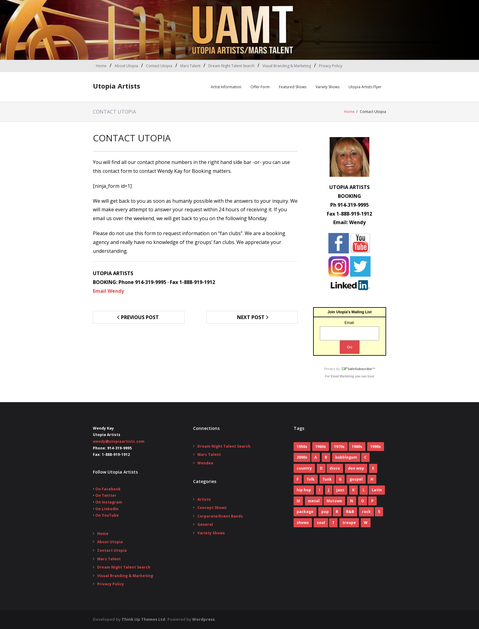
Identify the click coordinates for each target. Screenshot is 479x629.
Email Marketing (342, 376)
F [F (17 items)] (298, 479)
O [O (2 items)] (362, 501)
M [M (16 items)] (298, 501)
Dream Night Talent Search (231, 65)
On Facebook (108, 489)
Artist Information (226, 86)
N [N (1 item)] (351, 501)
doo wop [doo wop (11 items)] (356, 468)
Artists (204, 499)
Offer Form (260, 86)
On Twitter (105, 495)
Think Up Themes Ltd (143, 619)
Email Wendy (108, 291)
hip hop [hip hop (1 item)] (304, 490)
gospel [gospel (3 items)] (356, 479)
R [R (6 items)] (337, 511)
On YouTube (107, 515)
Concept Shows (212, 507)
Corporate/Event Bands (220, 516)
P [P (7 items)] (372, 501)
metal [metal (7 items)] (314, 501)
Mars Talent (190, 65)
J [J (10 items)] (328, 490)
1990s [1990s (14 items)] (375, 446)
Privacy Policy (330, 65)
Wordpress (203, 619)
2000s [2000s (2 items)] (302, 457)
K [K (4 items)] (353, 490)
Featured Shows (292, 86)
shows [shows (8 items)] (303, 522)
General (205, 524)
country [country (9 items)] (304, 468)
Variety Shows (327, 86)
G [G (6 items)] (340, 479)
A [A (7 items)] (315, 457)
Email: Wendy (349, 222)
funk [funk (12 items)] (327, 479)
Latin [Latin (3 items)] (377, 490)
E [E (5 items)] (373, 468)
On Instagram (108, 502)
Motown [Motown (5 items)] (334, 501)
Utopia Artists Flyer (365, 86)
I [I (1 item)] (319, 490)
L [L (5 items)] (364, 490)
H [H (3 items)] (372, 479)
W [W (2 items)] (365, 522)
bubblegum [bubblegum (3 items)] (346, 457)
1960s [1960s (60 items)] (320, 446)
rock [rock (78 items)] (366, 511)
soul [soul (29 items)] (321, 522)
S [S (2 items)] (379, 511)
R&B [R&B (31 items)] (350, 511)
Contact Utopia (159, 65)
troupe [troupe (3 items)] (349, 522)
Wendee (205, 463)
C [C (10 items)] (365, 457)
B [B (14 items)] (326, 457)
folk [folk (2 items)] (311, 479)
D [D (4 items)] (321, 468)
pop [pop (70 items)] (325, 511)
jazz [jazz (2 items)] (340, 490)
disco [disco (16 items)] (335, 468)
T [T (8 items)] (333, 522)
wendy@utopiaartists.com (118, 441)
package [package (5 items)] (305, 511)
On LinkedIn (107, 508)
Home (101, 65)
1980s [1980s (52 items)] (357, 446)
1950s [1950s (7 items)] (302, 446)
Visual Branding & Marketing (286, 65)
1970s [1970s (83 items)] (339, 446)
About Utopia (126, 65)
